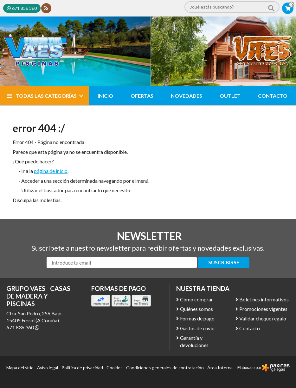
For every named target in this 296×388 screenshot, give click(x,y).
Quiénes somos (196, 309)
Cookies (114, 367)
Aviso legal (47, 367)
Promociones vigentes (263, 309)
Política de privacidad (82, 367)
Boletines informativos (264, 299)
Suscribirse (223, 262)
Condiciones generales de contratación (165, 367)
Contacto (249, 328)
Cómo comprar (196, 299)
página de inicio (51, 171)
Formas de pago (197, 318)
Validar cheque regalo (262, 318)
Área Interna (220, 367)
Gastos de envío (197, 328)
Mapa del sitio (20, 367)
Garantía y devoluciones (194, 341)
